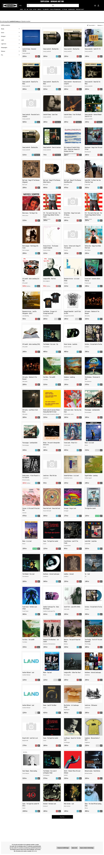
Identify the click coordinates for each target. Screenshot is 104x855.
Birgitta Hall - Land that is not (30, 738)
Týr (85, 576)
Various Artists (46, 250)
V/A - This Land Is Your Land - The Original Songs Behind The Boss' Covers (51, 215)
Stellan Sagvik (88, 478)
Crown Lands (67, 445)
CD (25, 9)
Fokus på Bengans (55, 9)
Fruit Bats (45, 379)
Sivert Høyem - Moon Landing (29, 771)
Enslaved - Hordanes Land (49, 804)
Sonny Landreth (26, 53)
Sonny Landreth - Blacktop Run (50, 49)
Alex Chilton (87, 250)
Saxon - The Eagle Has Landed (50, 541)
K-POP (34, 9)
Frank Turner (25, 611)
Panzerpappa (88, 412)
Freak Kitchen (67, 545)
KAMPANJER (71, 9)
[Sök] (53, 5)
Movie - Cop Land (47, 672)
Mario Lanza (25, 215)
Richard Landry (26, 480)
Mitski (44, 447)
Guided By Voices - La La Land (71, 475)
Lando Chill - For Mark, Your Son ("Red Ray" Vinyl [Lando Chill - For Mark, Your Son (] (93, 181)
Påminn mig (57, 122)
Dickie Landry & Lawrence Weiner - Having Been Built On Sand (52, 411)
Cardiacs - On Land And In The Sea (93, 344)
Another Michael (26, 675)
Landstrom (45, 478)
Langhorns (87, 742)
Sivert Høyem (25, 773)
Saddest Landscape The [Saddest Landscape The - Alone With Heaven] (49, 611)
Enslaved (45, 806)
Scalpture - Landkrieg (69, 377)
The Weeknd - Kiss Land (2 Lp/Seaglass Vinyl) (50, 772)
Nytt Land (24, 184)
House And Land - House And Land (51, 508)
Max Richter (67, 709)
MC (27, 9)
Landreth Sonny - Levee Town (50, 114)
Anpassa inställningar (63, 847)
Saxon (44, 543)
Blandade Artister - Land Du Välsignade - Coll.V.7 (29, 312)
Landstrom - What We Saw (50, 475)
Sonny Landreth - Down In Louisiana (52, 147)
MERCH (39, 9)
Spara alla (74, 847)
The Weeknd (46, 346)
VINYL (21, 9)
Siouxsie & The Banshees (49, 644)
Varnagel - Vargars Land (70, 508)
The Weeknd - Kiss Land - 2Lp (50, 344)
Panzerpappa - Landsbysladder (92, 410)
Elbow (86, 808)
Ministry (66, 644)
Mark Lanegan (25, 250)
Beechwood (88, 151)
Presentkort (80, 9)
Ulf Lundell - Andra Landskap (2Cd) (31, 344)
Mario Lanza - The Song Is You (29, 213)
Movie (86, 445)
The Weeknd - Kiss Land (28, 574)
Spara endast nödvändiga (86, 847)
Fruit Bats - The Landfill (49, 377)
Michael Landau (88, 773)
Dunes (44, 707)
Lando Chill (87, 184)
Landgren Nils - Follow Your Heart (72, 672)
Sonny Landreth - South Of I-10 (92, 49)
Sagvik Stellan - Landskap (91, 475)
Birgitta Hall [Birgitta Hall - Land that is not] (25, 740)
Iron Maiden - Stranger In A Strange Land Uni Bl (50, 312)
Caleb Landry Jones (69, 414)
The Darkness (88, 381)
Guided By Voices (68, 478)
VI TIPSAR (64, 9)
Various (66, 283)
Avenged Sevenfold (69, 315)
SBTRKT (66, 775)
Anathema (45, 576)
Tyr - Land (87, 574)
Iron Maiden (46, 315)
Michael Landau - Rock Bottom (92, 771)
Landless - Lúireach (69, 574)
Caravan (24, 512)
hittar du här (34, 851)
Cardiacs (87, 346)
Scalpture (66, 379)
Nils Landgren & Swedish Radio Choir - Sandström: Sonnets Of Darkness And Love (72, 149)
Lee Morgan (67, 742)
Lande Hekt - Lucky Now (91, 541)
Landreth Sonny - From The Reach (72, 114)
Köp (59, 319)
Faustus (66, 250)
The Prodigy (88, 644)
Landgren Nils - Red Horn (49, 279)
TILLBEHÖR (45, 9)
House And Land (47, 510)
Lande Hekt (87, 543)
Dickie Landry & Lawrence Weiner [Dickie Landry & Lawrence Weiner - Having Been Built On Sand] (51, 414)
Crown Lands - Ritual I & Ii (70, 443)
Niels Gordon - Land (69, 804)
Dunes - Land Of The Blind (49, 705)
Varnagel (66, 510)
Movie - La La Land (89, 443)
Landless (66, 576)
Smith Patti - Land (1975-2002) (72, 607)
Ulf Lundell (24, 283)
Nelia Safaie (67, 217)
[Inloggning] (98, 6)
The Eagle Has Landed (90, 508)
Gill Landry (87, 315)
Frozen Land (88, 283)
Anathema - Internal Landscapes (51, 574)
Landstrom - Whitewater (91, 705)
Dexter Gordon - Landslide (70, 344)
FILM (30, 9)
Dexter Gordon (67, 346)
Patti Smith (66, 609)
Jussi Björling (25, 315)
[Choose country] (95, 5)
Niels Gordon (67, 806)
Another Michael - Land (28, 672)
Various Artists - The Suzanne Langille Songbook (50, 247)
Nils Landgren (46, 281)
